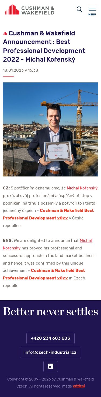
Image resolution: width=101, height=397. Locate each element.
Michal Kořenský (82, 188)
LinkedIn (50, 366)
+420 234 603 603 (50, 338)
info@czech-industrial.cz (50, 352)
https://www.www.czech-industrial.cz (29, 9)
